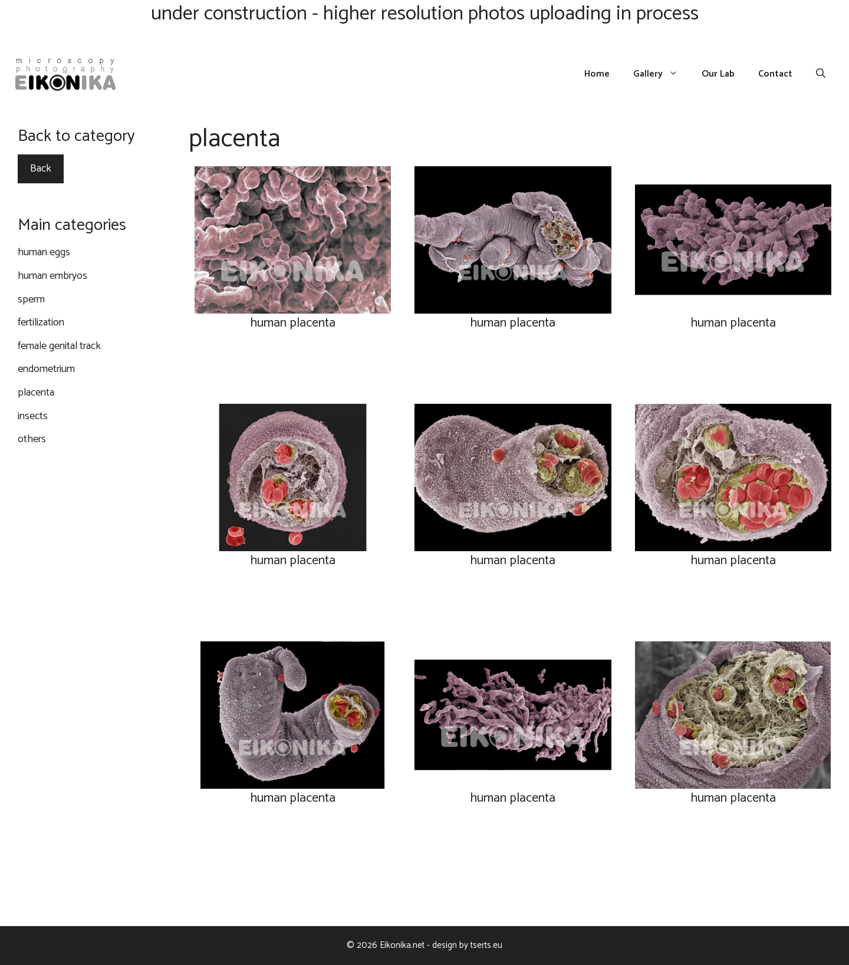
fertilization (41, 322)
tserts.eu (486, 945)
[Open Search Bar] (820, 74)
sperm (31, 299)
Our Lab (718, 74)
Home (597, 74)
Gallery (661, 74)
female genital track (59, 346)
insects (33, 416)
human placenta (292, 323)
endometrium (46, 369)
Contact (775, 74)
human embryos (52, 276)
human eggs (44, 252)
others (32, 439)
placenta (36, 392)
